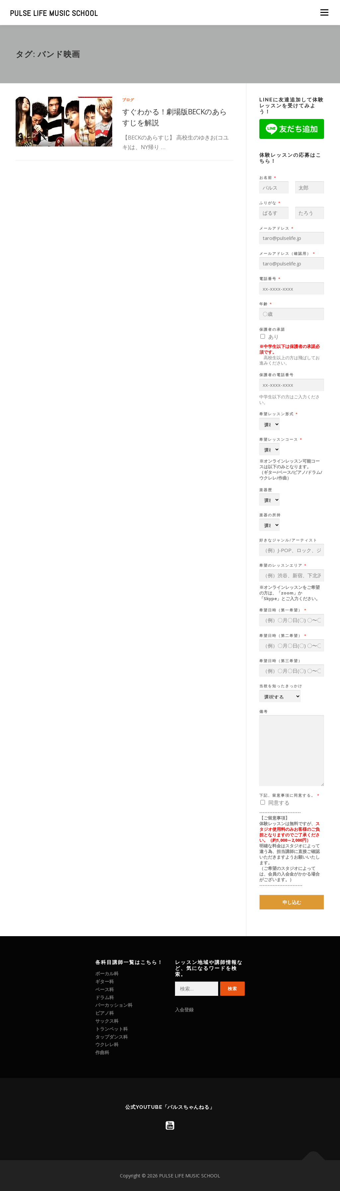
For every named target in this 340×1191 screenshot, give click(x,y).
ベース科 (104, 989)
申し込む (292, 902)
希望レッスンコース (280, 439)
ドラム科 (104, 997)
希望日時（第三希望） (280, 660)
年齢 (265, 304)
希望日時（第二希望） (282, 635)
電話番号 (269, 278)
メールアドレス (276, 228)
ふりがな (269, 202)
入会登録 (184, 1009)
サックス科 (107, 1021)
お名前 (267, 177)
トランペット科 (111, 1029)
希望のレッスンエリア (282, 565)
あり (273, 336)
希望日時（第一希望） (282, 610)
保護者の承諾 (272, 329)
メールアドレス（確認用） (287, 253)
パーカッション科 (113, 1005)
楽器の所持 (270, 515)
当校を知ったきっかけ (280, 686)
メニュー (324, 12)
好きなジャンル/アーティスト (288, 540)
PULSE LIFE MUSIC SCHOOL (54, 13)
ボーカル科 (107, 973)
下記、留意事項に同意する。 (289, 795)
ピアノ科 (104, 1013)
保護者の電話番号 (276, 374)
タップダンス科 (111, 1037)
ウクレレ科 (107, 1044)
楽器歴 (265, 489)
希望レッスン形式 (278, 414)
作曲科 (102, 1052)
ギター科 (104, 981)
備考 (263, 711)
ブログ (128, 99)
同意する (279, 802)
